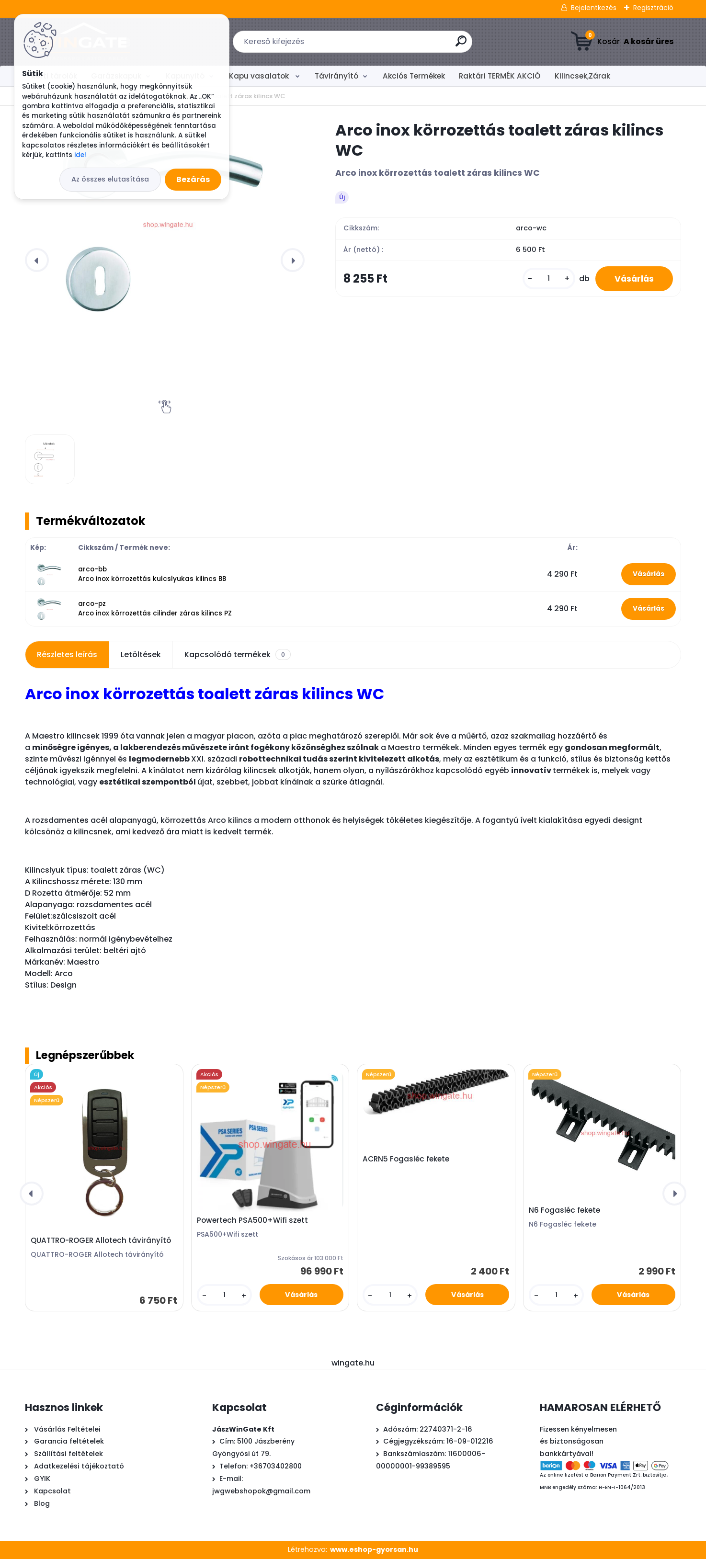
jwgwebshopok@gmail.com (261, 1491)
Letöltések (141, 654)
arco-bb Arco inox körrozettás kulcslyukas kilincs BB (152, 574)
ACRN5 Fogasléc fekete (406, 1159)
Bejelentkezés (593, 7)
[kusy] (549, 278)
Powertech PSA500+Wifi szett (252, 1220)
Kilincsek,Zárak (582, 76)
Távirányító (336, 76)
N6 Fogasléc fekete (564, 1210)
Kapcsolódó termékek (237, 654)
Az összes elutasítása (110, 179)
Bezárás (193, 179)
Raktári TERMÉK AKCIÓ (499, 76)
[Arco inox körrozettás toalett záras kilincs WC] (165, 222)
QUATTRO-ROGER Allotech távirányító (101, 1240)
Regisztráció (653, 7)
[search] (461, 44)
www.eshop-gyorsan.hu (374, 1549)
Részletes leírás (67, 654)
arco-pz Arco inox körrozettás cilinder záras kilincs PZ (155, 608)
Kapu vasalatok (260, 76)
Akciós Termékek (414, 76)
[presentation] (37, 260)
